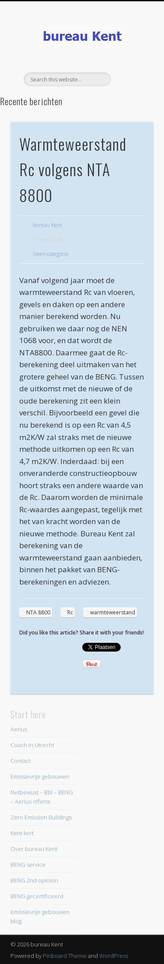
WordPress (113, 956)
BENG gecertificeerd (36, 896)
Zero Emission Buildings (41, 817)
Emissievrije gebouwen (40, 776)
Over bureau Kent (33, 849)
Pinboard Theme (65, 956)
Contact (20, 761)
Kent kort (22, 833)
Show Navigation (132, 78)
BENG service (27, 864)
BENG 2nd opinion (34, 880)
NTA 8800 (38, 612)
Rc (70, 612)
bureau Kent (47, 225)
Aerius (18, 729)
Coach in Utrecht (32, 745)
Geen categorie (51, 254)
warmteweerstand (112, 612)
